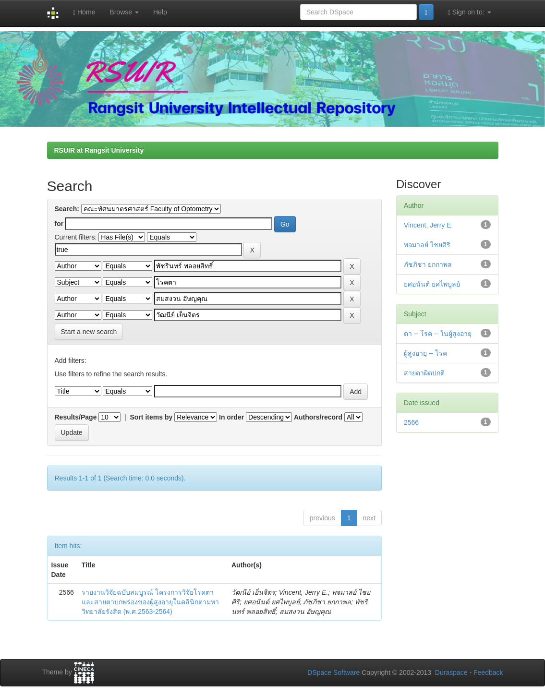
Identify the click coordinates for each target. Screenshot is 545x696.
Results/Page (76, 417)
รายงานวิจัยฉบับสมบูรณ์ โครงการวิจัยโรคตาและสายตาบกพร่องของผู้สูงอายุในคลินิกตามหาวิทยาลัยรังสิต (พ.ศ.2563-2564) (150, 601)
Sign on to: (469, 12)
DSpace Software (333, 672)
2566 (411, 422)
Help (160, 12)
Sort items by (151, 417)
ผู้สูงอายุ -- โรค (425, 353)
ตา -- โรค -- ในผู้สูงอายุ (438, 333)
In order (231, 417)
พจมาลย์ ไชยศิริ (427, 245)
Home (84, 12)
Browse (124, 12)
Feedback (488, 672)
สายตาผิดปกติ (424, 373)
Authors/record (318, 417)
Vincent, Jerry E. (428, 225)
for (59, 224)
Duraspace (451, 672)
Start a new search (89, 332)
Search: (67, 209)
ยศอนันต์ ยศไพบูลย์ (432, 284)
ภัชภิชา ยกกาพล (428, 264)
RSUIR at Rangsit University (99, 150)
